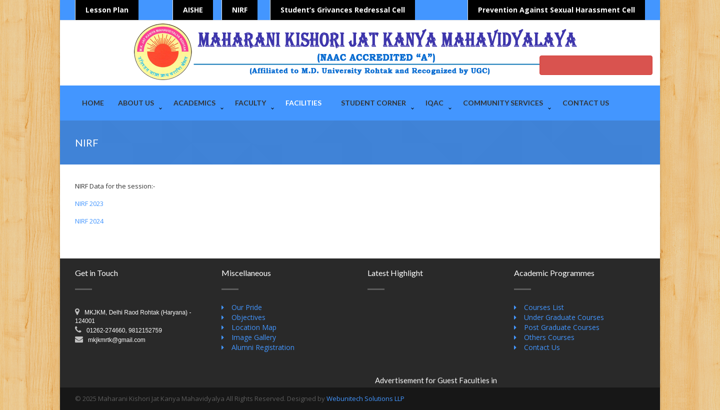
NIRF (240, 9)
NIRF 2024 (89, 221)
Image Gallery (254, 337)
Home (93, 102)
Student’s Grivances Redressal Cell (342, 9)
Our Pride (247, 307)
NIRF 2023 (89, 203)
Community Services (503, 102)
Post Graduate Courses (562, 327)
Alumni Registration (263, 347)
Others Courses (549, 337)
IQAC (435, 102)
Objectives (249, 317)
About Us (136, 102)
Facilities (304, 102)
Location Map (254, 327)
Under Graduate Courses (564, 317)
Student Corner (373, 102)
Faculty (250, 102)
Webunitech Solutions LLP (365, 398)
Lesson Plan (107, 9)
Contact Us (585, 102)
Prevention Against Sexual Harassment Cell (556, 9)
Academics (195, 102)
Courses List (544, 307)
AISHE (193, 9)
